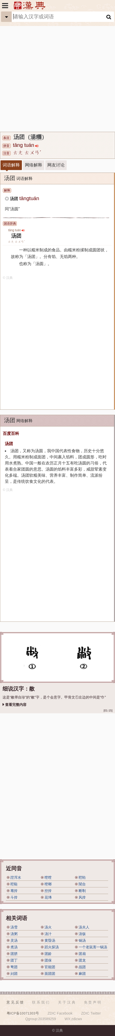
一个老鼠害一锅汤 (93, 947)
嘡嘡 (48, 877)
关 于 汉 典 (66, 1002)
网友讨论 (56, 165)
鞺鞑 (14, 884)
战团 (82, 967)
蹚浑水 (15, 877)
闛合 (82, 884)
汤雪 (14, 927)
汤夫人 (84, 927)
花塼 (48, 897)
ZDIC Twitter (91, 1013)
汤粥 (14, 934)
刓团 (14, 974)
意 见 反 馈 (15, 1002)
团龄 (48, 954)
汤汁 (48, 934)
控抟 (48, 891)
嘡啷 (48, 884)
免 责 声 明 (92, 1002)
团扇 (82, 954)
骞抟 (14, 891)
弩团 (14, 967)
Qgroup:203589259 (40, 1019)
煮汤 (14, 947)
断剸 (82, 891)
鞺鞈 (82, 877)
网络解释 (33, 165)
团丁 (14, 960)
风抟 (82, 897)
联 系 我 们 (40, 1002)
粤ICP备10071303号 (23, 1013)
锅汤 (82, 940)
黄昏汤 (50, 940)
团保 (48, 960)
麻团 (82, 974)
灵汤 (14, 940)
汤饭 (82, 934)
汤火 (48, 927)
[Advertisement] (57, 71)
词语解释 (11, 165)
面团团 (50, 974)
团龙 (82, 960)
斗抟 (14, 897)
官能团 (50, 967)
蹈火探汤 (52, 947)
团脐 (14, 954)
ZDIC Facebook (60, 1013)
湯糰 (35, 137)
